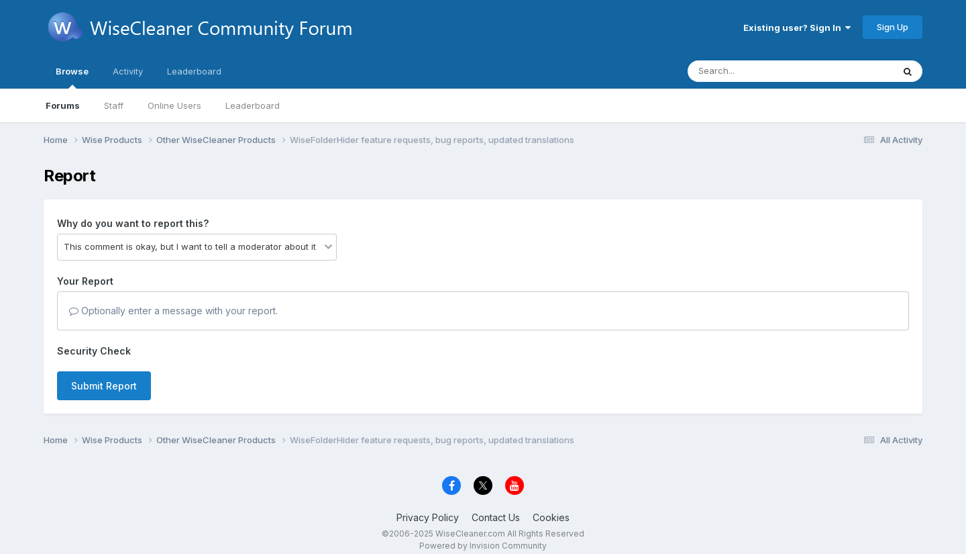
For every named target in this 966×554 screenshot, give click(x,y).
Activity (128, 71)
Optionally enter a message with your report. (173, 310)
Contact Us (496, 517)
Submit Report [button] (104, 385)
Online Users (174, 105)
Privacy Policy (427, 517)
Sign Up (892, 26)
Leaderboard (252, 105)
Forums (63, 105)
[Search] (754, 71)
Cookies (551, 517)
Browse (72, 77)
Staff (113, 105)
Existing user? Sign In (797, 27)
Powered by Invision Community (483, 546)
